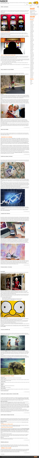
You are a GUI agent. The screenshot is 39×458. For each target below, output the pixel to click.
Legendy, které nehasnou (5, 213)
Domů (27, 4)
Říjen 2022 (31, 50)
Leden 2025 (31, 29)
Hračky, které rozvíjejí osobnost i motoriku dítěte (9, 393)
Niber (4, 1)
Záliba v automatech (4, 6)
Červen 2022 (31, 52)
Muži (31, 82)
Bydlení (31, 80)
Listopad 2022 (32, 49)
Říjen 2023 (31, 41)
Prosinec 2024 (32, 30)
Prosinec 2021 (32, 54)
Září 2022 (31, 51)
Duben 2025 (31, 26)
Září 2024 (31, 33)
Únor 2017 (31, 76)
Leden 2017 (31, 77)
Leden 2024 (31, 38)
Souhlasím (35, 456)
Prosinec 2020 (32, 55)
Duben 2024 (31, 35)
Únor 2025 (31, 28)
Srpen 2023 (31, 43)
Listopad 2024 (32, 31)
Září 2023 (31, 42)
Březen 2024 (31, 36)
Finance (31, 81)
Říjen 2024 (31, 32)
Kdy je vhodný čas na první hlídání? (7, 69)
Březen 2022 (31, 53)
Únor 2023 (31, 48)
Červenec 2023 (32, 44)
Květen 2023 (31, 46)
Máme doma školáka (4, 129)
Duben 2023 (31, 47)
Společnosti (31, 83)
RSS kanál (37, 4)
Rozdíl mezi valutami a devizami (6, 156)
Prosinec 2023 (32, 39)
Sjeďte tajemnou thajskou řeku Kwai (7, 414)
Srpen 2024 (31, 34)
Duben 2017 (31, 75)
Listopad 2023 (32, 40)
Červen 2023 (31, 45)
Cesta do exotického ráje (5, 329)
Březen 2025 (31, 27)
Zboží (31, 84)
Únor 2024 (31, 37)
